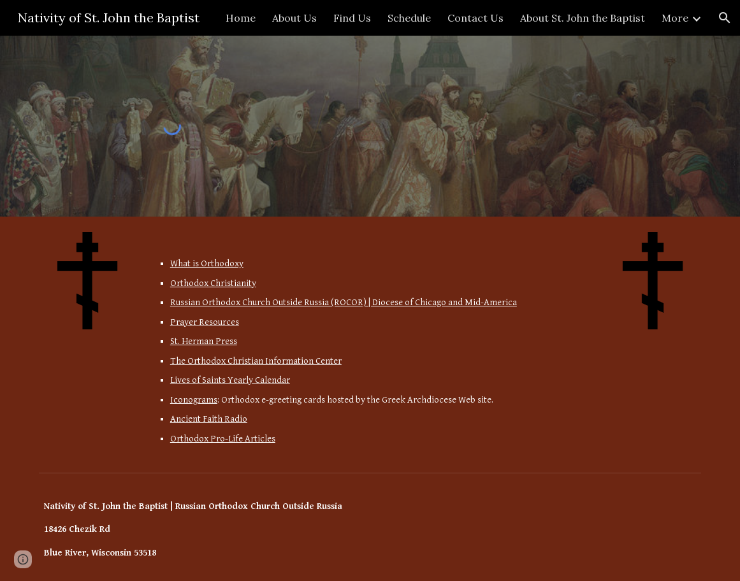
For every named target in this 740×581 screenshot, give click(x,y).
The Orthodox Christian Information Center (256, 360)
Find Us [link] (352, 17)
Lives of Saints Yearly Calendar (230, 380)
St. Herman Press (203, 341)
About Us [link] (294, 17)
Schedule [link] (409, 17)
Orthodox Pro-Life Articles (222, 438)
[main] (370, 342)
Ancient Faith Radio (208, 418)
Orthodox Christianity (213, 283)
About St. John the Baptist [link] (582, 17)
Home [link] (241, 17)
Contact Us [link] (475, 17)
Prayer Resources (204, 322)
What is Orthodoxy (206, 263)
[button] (724, 18)
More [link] (675, 17)
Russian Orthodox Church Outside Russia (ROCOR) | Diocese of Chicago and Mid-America (343, 302)
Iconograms (193, 399)
